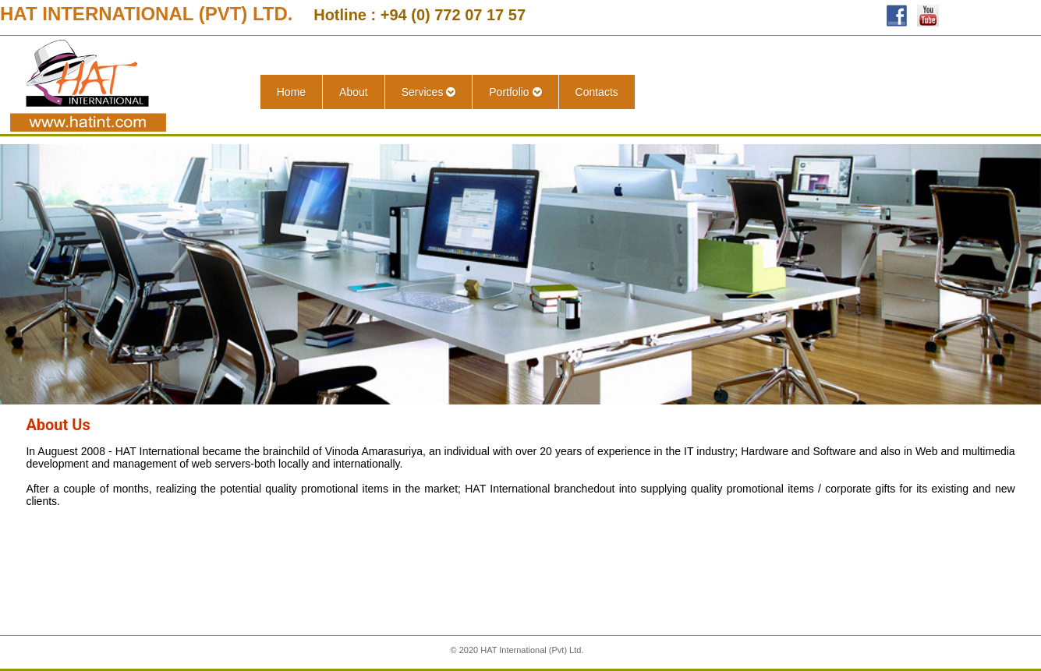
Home (291, 92)
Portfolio (515, 92)
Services (429, 92)
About (353, 92)
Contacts (596, 92)
